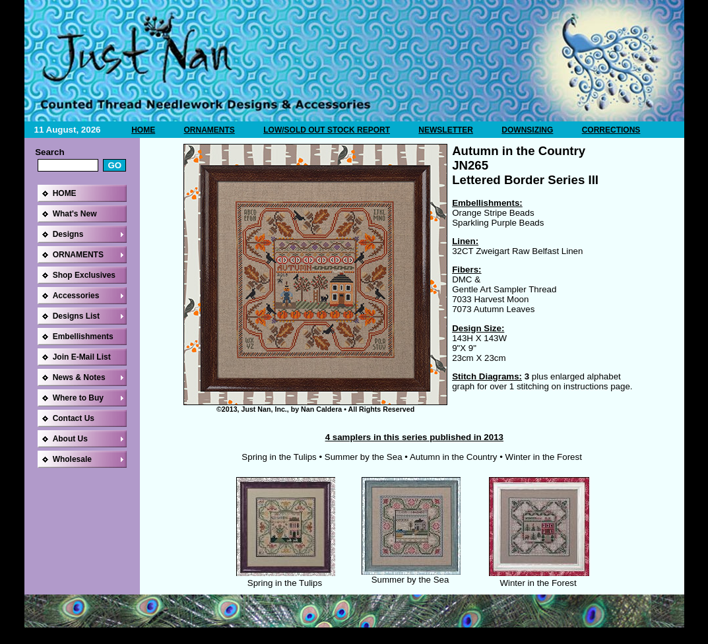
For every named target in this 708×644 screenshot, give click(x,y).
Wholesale (72, 459)
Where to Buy (78, 397)
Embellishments (83, 336)
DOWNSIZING (527, 130)
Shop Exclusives (84, 275)
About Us (70, 438)
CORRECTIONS (611, 130)
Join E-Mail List (82, 357)
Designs (68, 234)
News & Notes (79, 377)
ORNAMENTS (209, 130)
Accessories (76, 295)
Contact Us (73, 418)
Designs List (76, 316)
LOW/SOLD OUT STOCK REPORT (326, 130)
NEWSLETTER (445, 130)
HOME (143, 130)
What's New (75, 213)
